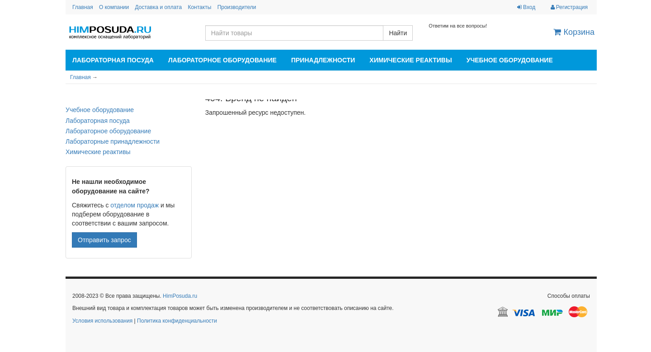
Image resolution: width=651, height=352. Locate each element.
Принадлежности (323, 60)
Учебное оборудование (510, 60)
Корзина (573, 32)
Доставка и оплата (158, 7)
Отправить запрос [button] (104, 240)
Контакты (199, 7)
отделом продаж (134, 205)
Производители (236, 7)
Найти (398, 33)
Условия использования (102, 321)
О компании (114, 7)
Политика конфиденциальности (177, 321)
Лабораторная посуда (113, 60)
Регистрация (569, 7)
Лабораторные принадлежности (113, 141)
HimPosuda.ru (180, 296)
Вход (526, 7)
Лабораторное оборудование (222, 60)
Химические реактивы (410, 60)
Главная (82, 7)
